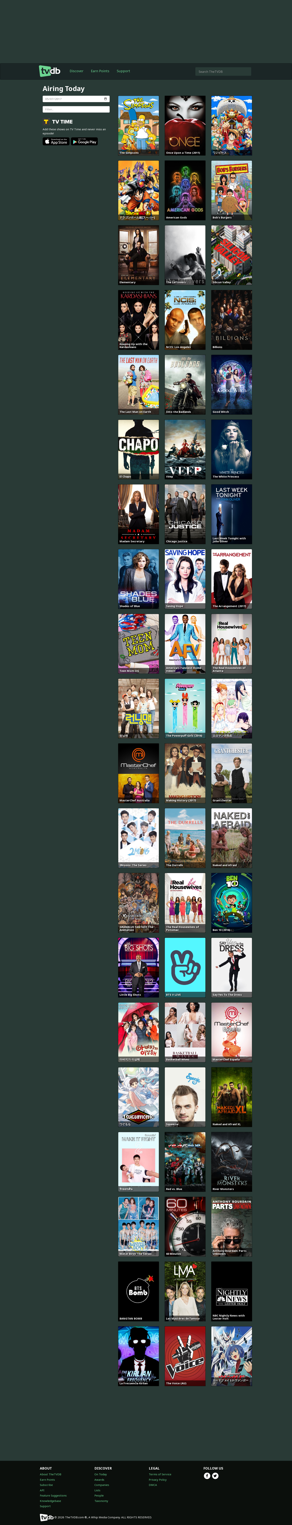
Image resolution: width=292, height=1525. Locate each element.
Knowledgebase (50, 1501)
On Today (100, 1474)
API (42, 1490)
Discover (76, 71)
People (99, 1495)
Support (123, 71)
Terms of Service (160, 1474)
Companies (101, 1485)
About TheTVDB (50, 1474)
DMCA (153, 1485)
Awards (99, 1479)
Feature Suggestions (53, 1495)
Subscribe (46, 1485)
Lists (97, 1490)
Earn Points (100, 71)
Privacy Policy (158, 1479)
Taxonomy (101, 1501)
